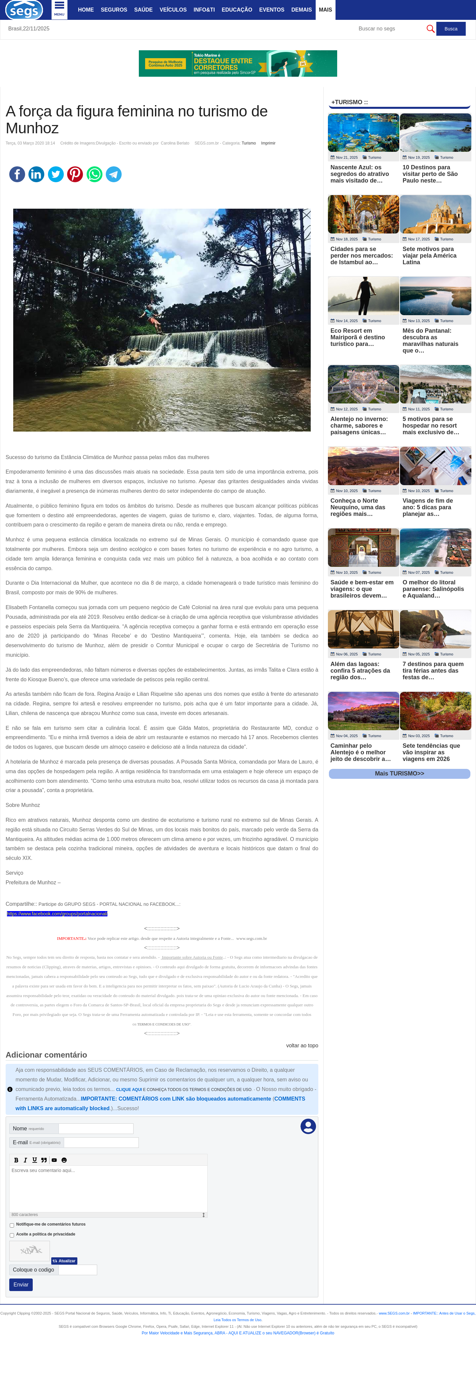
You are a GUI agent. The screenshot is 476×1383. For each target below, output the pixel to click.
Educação (237, 10)
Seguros (114, 10)
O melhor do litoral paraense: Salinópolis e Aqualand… (433, 589)
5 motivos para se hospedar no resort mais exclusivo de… (431, 426)
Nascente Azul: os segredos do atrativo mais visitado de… (360, 174)
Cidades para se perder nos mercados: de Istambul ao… (362, 256)
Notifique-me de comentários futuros (51, 1224)
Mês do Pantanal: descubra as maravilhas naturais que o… (430, 340)
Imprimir (268, 143)
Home (86, 10)
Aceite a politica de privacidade (45, 1234)
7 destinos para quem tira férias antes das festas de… (433, 671)
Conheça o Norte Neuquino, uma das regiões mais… (358, 507)
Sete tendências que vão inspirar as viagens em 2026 (431, 752)
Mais (325, 10)
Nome (28, 1128)
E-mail (36, 1142)
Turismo (249, 143)
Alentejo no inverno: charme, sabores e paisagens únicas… (359, 426)
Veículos (173, 10)
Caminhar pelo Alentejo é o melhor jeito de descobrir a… (361, 752)
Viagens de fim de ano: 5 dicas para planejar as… (428, 507)
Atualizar (67, 1261)
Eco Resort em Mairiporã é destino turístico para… (358, 337)
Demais (301, 10)
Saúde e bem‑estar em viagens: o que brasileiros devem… (362, 589)
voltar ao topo (302, 1045)
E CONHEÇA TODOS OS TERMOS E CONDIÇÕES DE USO (184, 1089)
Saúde (143, 10)
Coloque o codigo (33, 1270)
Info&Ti (204, 10)
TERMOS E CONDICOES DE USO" (163, 1024)
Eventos (271, 10)
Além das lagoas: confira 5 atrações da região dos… (360, 671)
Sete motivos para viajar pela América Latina (429, 256)
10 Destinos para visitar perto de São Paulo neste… (430, 174)
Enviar (21, 1284)
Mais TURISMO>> (399, 773)
